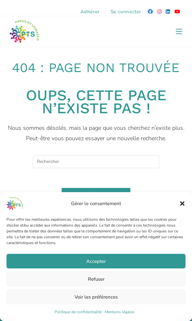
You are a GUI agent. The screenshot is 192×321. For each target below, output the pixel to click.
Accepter (96, 261)
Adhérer (90, 11)
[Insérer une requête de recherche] (96, 161)
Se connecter (126, 11)
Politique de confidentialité (78, 312)
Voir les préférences (96, 297)
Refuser (96, 279)
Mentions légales (120, 312)
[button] (182, 203)
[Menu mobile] (179, 31)
